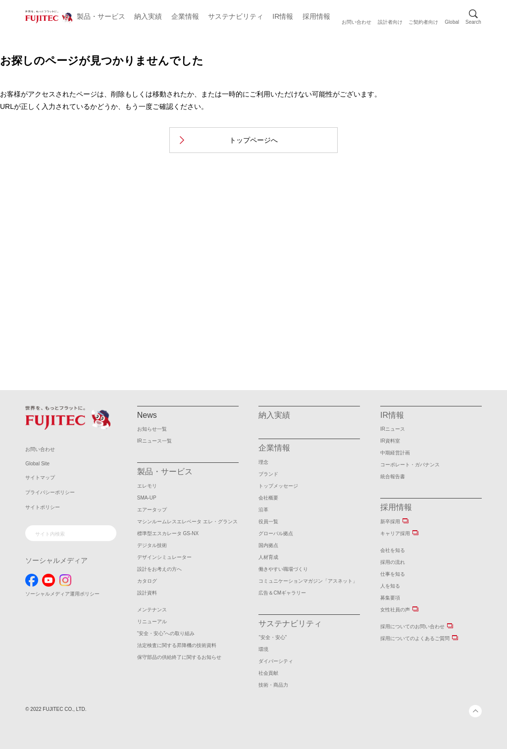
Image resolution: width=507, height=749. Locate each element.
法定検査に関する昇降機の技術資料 (176, 645)
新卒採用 (390, 521)
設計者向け (390, 22)
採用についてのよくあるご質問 (415, 638)
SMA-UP (146, 497)
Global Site (37, 463)
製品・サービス (101, 16)
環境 (263, 649)
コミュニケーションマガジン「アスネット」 (307, 581)
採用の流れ (392, 562)
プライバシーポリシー (50, 492)
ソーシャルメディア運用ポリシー (62, 594)
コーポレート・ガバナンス (410, 464)
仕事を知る (392, 574)
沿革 (263, 509)
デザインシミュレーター (164, 557)
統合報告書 (392, 476)
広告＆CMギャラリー (282, 593)
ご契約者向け (423, 22)
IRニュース (392, 429)
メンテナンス (152, 609)
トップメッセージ (278, 486)
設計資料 (147, 593)
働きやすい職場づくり (283, 569)
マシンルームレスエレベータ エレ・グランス (187, 521)
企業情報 (185, 16)
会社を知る (392, 550)
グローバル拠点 (275, 533)
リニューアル (152, 621)
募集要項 (390, 597)
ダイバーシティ (275, 661)
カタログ (147, 581)
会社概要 (268, 497)
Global (452, 22)
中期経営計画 (395, 452)
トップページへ (253, 140)
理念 (263, 462)
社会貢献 (268, 673)
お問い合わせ (356, 22)
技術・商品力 (273, 685)
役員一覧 (268, 521)
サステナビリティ (235, 16)
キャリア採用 (395, 533)
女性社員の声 (395, 609)
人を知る (390, 586)
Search (473, 22)
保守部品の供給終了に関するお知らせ (179, 657)
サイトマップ (40, 477)
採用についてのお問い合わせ (412, 626)
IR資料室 (390, 441)
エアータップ (152, 509)
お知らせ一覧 (152, 429)
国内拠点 (268, 545)
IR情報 (282, 16)
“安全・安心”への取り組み (166, 633)
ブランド (268, 474)
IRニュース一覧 (154, 441)
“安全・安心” (272, 637)
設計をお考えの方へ (159, 569)
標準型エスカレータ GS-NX (168, 533)
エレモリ (147, 486)
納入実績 (148, 16)
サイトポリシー (42, 507)
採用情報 (316, 16)
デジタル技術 (152, 545)
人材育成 (268, 557)
